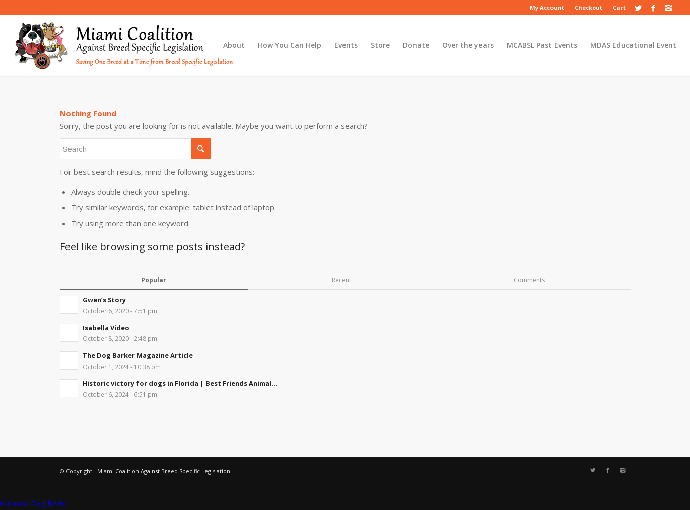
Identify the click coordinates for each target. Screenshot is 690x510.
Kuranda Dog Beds (32, 503)
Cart (619, 7)
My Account (547, 7)
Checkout (588, 7)
